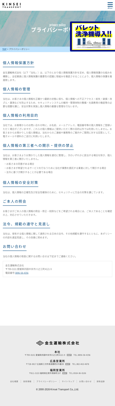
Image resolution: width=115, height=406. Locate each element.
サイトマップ (68, 381)
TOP (4, 49)
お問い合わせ (85, 381)
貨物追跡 (101, 381)
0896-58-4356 (21, 272)
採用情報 (27, 381)
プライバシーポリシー (46, 381)
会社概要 (14, 381)
